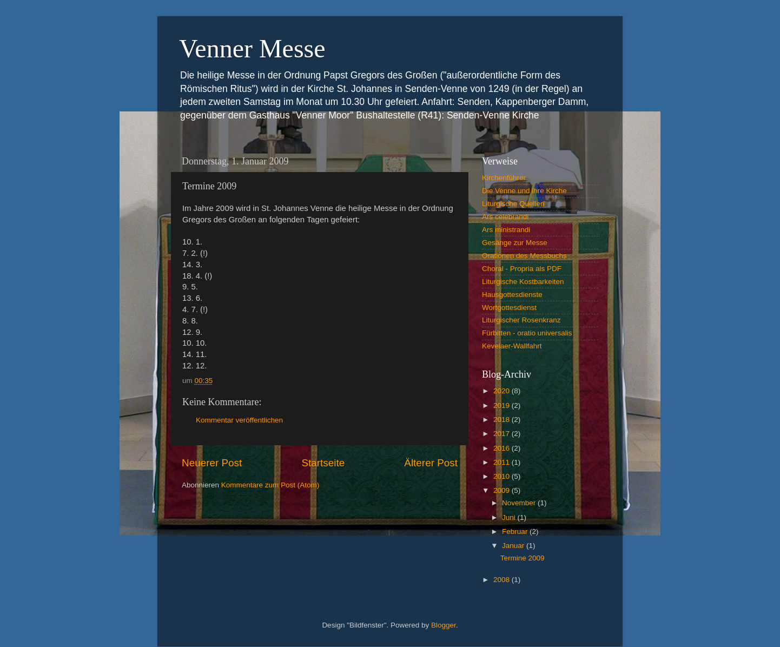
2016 (502, 448)
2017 (502, 434)
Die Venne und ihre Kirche (524, 191)
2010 (502, 476)
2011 (502, 462)
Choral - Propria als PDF (521, 269)
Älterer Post (431, 462)
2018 (502, 419)
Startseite (323, 462)
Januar (514, 546)
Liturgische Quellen (513, 204)
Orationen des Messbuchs (524, 256)
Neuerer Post (212, 462)
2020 (502, 391)
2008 (502, 580)
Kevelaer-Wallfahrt (512, 346)
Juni (510, 517)
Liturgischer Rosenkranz (521, 320)
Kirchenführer (504, 178)
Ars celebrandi (505, 217)
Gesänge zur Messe (514, 243)
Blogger (443, 625)
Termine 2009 (522, 558)
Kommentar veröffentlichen (239, 420)
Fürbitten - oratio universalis (527, 333)
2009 (502, 490)
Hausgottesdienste (512, 295)
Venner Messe (252, 48)
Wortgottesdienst (509, 307)
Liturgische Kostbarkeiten (523, 282)
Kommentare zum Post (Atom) (270, 485)
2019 (502, 405)
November (520, 503)
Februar (516, 531)
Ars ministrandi (506, 230)
